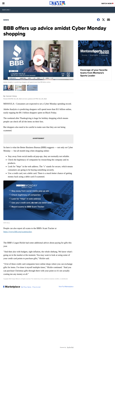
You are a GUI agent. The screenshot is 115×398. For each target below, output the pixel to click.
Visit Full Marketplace (66, 286)
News (6, 20)
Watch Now (107, 3)
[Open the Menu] (3, 3)
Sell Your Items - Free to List (30, 287)
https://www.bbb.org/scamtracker (17, 231)
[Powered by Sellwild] (70, 347)
